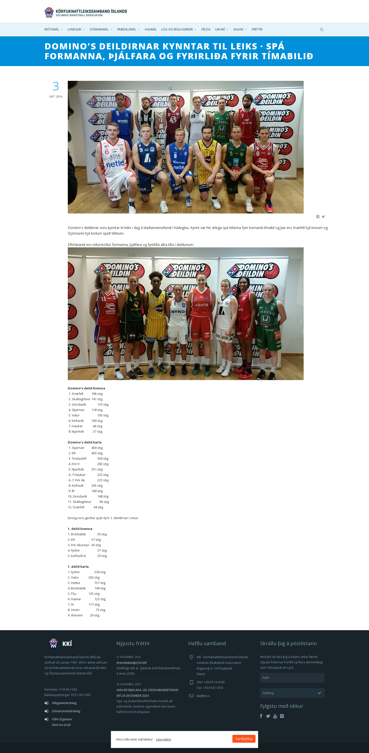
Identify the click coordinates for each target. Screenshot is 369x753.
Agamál (151, 29)
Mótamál (51, 29)
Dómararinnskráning (66, 711)
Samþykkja (244, 738)
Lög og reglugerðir (177, 29)
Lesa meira (163, 739)
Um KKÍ (220, 29)
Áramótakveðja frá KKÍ (131, 662)
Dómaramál (99, 29)
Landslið (74, 29)
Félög (206, 29)
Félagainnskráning (64, 703)
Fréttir (257, 29)
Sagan (238, 29)
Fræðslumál (126, 29)
